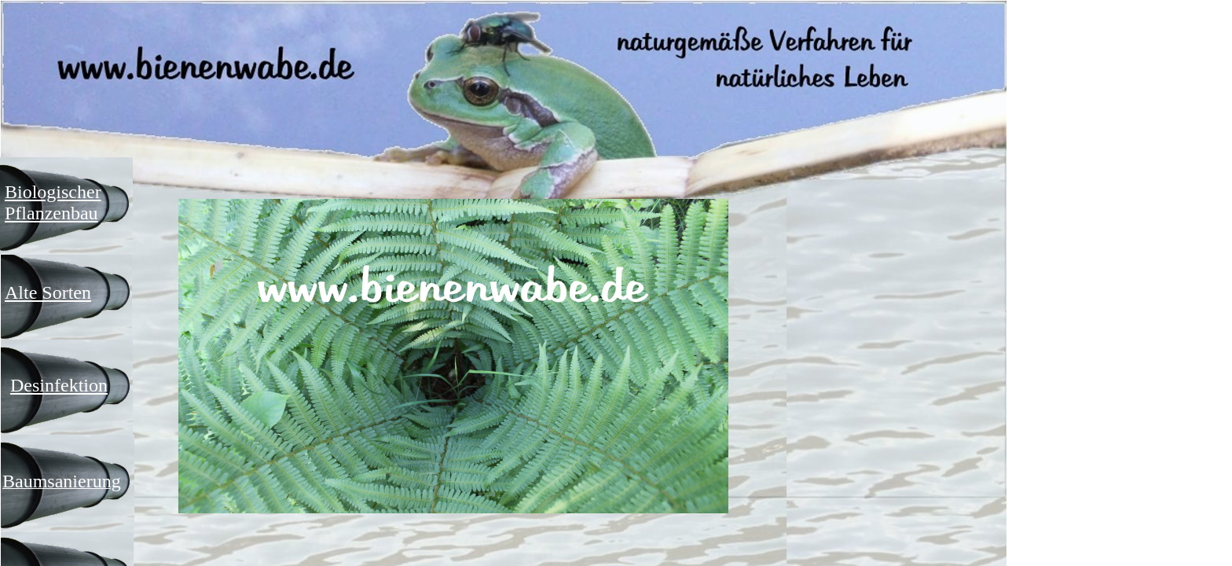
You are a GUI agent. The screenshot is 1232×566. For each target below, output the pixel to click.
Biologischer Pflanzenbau (53, 202)
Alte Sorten (48, 292)
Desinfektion (59, 385)
